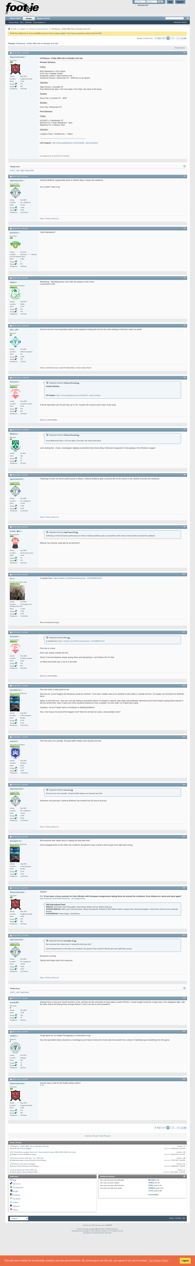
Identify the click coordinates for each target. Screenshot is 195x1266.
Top (183, 1218)
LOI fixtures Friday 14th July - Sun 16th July (26, 1158)
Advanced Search (180, 22)
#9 (184, 527)
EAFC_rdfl (14, 170)
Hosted (94, 1233)
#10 (184, 574)
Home (171, 1218)
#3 (184, 228)
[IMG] (150, 1185)
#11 (184, 632)
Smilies (151, 1183)
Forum (29, 18)
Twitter (15, 1202)
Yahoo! (15, 1210)
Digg (14, 1180)
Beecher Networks (105, 1233)
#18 (184, 998)
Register (180, 2)
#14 (184, 784)
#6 (184, 377)
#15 (184, 836)
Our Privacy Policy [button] (158, 1260)
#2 (184, 176)
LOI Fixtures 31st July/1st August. (23, 1164)
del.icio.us (17, 1184)
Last (183, 38)
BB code (151, 1180)
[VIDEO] (151, 1188)
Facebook (16, 1195)
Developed (86, 1233)
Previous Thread (91, 1136)
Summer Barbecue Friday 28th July (23, 1170)
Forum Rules (153, 1194)
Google (15, 1191)
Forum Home (14, 22)
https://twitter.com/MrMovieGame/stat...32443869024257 (77, 578)
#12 (184, 685)
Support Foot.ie (43, 18)
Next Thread (105, 1136)
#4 (184, 278)
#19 (184, 1031)
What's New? (15, 18)
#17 (184, 935)
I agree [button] (185, 1260)
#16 (184, 888)
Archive (178, 1218)
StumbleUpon (18, 1187)
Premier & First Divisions (38, 29)
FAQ (21, 22)
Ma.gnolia (17, 1199)
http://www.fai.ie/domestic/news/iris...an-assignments (62, 898)
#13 (184, 737)
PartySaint (24, 992)
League (22, 29)
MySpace (16, 1206)
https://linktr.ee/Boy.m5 (49, 218)
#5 (184, 325)
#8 (184, 475)
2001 (99, 1229)
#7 (184, 429)
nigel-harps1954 (27, 170)
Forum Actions (38, 22)
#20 (184, 1079)
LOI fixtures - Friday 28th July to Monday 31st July (36, 43)
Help (170, 2)
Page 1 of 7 (161, 38)
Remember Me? (141, 5)
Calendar (28, 22)
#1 (184, 53)
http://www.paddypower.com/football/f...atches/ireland (75, 143)
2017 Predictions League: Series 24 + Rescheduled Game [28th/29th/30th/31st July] (43, 1152)
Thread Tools (179, 48)
